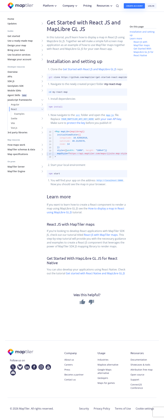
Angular (15, 104)
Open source (137, 374)
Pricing (87, 5)
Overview (12, 71)
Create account (134, 5)
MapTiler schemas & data (21, 149)
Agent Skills (17, 95)
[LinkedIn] (26, 366)
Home (11, 18)
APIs (10, 76)
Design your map (17, 45)
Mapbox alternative (108, 364)
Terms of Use (123, 408)
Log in (151, 5)
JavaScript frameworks (20, 99)
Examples (19, 113)
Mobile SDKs (14, 90)
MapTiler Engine (16, 171)
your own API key (111, 119)
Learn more (136, 38)
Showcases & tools (140, 364)
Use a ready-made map (20, 40)
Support (135, 379)
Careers (68, 364)
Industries (103, 359)
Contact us (70, 379)
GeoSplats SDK (16, 85)
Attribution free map (142, 369)
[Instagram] (40, 366)
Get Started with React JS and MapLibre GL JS (89, 69)
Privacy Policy (102, 408)
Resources (105, 6)
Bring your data (16, 50)
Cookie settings (145, 408)
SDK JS (11, 81)
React (14, 109)
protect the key (76, 122)
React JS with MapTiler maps (101, 234)
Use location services (19, 54)
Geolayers (103, 377)
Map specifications (18, 154)
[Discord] (12, 372)
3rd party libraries (17, 132)
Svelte (14, 118)
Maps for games (106, 382)
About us (69, 359)
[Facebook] (33, 366)
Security (84, 408)
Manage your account (19, 59)
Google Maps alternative (104, 371)
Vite (13, 123)
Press (67, 369)
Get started (14, 36)
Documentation (139, 359)
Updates (12, 23)
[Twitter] (12, 366)
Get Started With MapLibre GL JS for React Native (143, 52)
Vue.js (14, 127)
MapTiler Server (16, 166)
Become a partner (74, 374)
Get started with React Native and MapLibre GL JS (95, 273)
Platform (50, 6)
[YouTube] (47, 366)
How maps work (16, 144)
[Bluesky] (19, 366)
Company (70, 6)
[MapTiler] (21, 5)
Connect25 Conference (137, 386)
